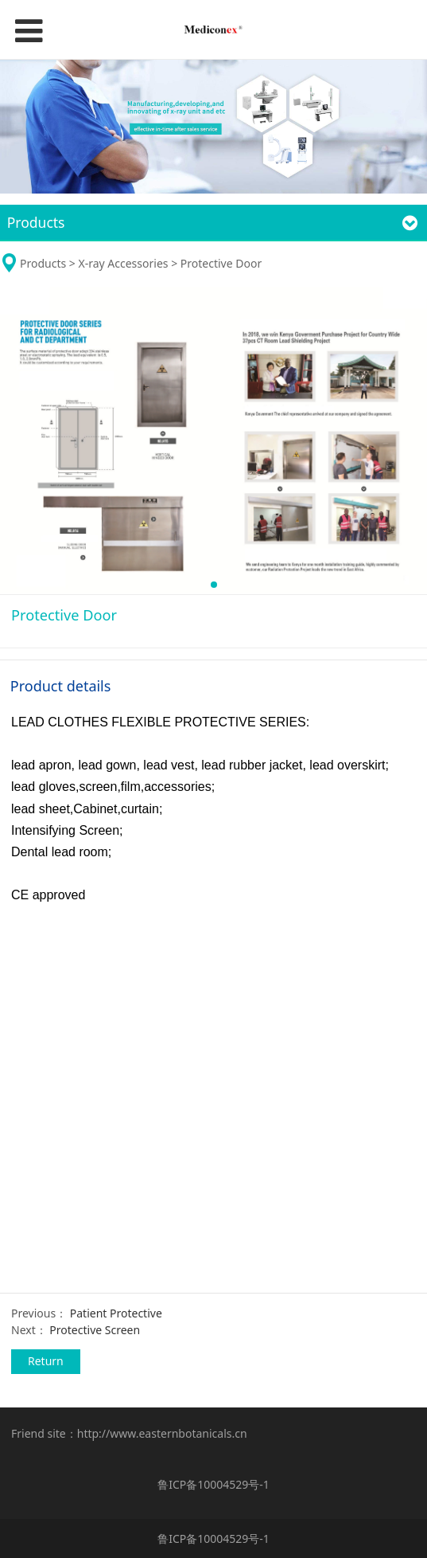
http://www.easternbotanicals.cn (162, 1433)
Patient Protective (116, 1313)
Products (44, 263)
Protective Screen (94, 1329)
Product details (60, 685)
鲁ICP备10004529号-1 (213, 1484)
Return (46, 1360)
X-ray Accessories (123, 263)
